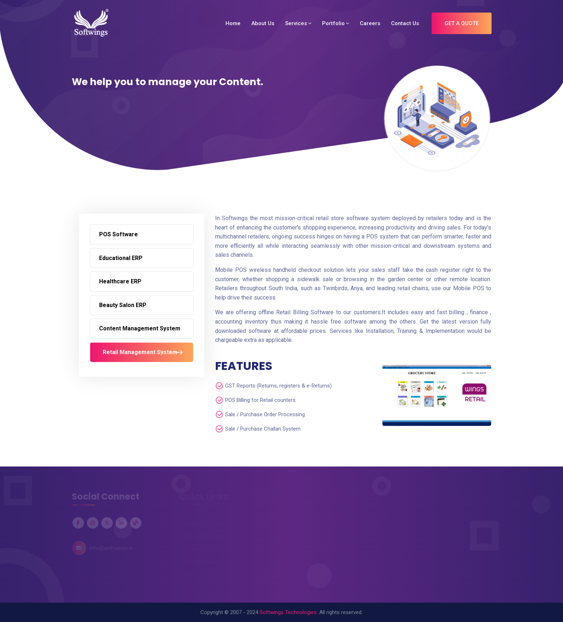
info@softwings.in (111, 548)
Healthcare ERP (120, 281)
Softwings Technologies (288, 612)
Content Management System (139, 328)
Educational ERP (121, 258)
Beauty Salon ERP (122, 305)
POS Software (118, 234)
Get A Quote (462, 23)
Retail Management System (140, 352)
